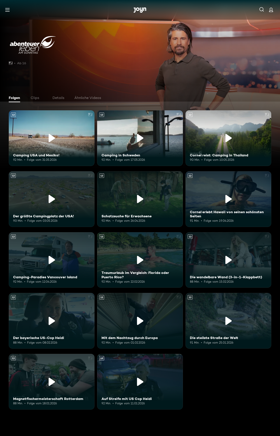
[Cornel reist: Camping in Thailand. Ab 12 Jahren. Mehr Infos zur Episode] (228, 138)
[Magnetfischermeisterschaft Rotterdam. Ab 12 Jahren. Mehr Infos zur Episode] (51, 382)
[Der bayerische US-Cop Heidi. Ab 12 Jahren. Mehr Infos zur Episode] (51, 321)
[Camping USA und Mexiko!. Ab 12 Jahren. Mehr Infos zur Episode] (51, 138)
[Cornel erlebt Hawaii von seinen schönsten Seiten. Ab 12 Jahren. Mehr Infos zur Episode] (228, 199)
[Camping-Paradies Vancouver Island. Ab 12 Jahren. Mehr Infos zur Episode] (51, 260)
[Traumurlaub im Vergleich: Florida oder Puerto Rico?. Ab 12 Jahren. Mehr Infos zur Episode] (140, 260)
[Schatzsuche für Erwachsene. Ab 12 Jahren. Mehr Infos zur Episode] (140, 199)
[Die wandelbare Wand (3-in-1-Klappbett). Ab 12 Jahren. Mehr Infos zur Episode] (228, 260)
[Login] (271, 10)
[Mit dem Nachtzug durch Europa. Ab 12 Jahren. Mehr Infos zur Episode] (140, 321)
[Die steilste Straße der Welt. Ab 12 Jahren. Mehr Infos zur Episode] (228, 321)
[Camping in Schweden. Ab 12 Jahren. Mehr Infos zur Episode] (140, 138)
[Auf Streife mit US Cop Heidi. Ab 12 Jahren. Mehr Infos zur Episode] (140, 382)
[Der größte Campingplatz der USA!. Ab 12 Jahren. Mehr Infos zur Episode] (51, 199)
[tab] (15, 98)
